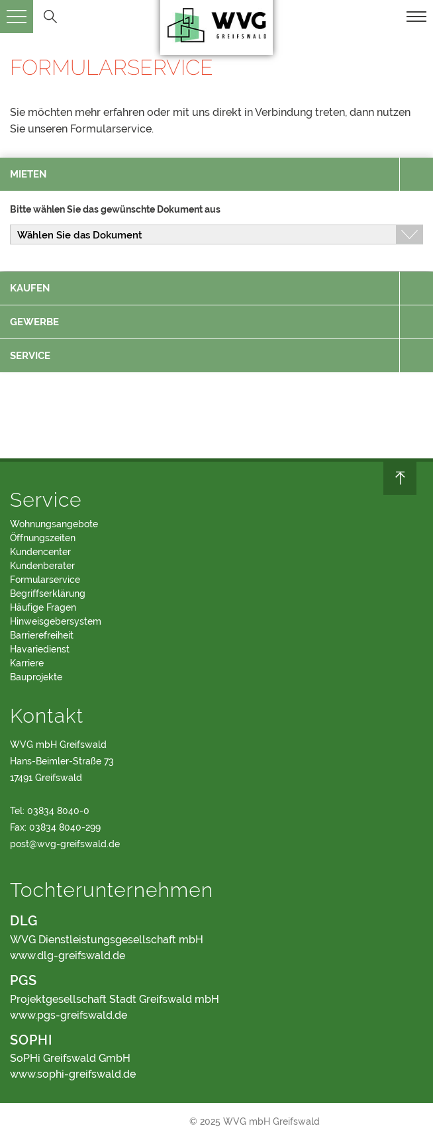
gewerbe (34, 322)
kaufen (30, 288)
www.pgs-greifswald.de (68, 1015)
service (30, 356)
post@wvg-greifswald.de (65, 844)
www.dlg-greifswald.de (67, 955)
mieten (28, 174)
